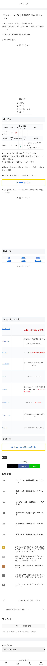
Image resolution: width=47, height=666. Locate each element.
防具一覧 (21, 106)
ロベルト (4, 389)
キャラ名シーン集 (24, 109)
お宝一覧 (21, 112)
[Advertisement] (23, 70)
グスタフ (4, 427)
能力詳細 (21, 103)
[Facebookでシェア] (23, 466)
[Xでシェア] (12, 466)
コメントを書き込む (23, 626)
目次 (20, 99)
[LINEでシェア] (34, 466)
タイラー (4, 376)
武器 (4, 457)
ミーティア (5, 402)
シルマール (5, 341)
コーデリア (5, 364)
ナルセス (4, 352)
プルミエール (6, 415)
